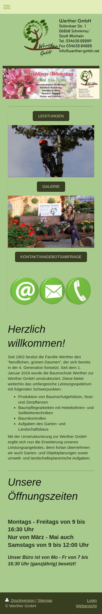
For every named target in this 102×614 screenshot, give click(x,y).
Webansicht (86, 606)
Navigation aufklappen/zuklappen (51, 6)
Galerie (51, 186)
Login (92, 600)
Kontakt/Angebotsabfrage (51, 256)
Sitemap (45, 600)
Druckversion (20, 600)
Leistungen (51, 116)
